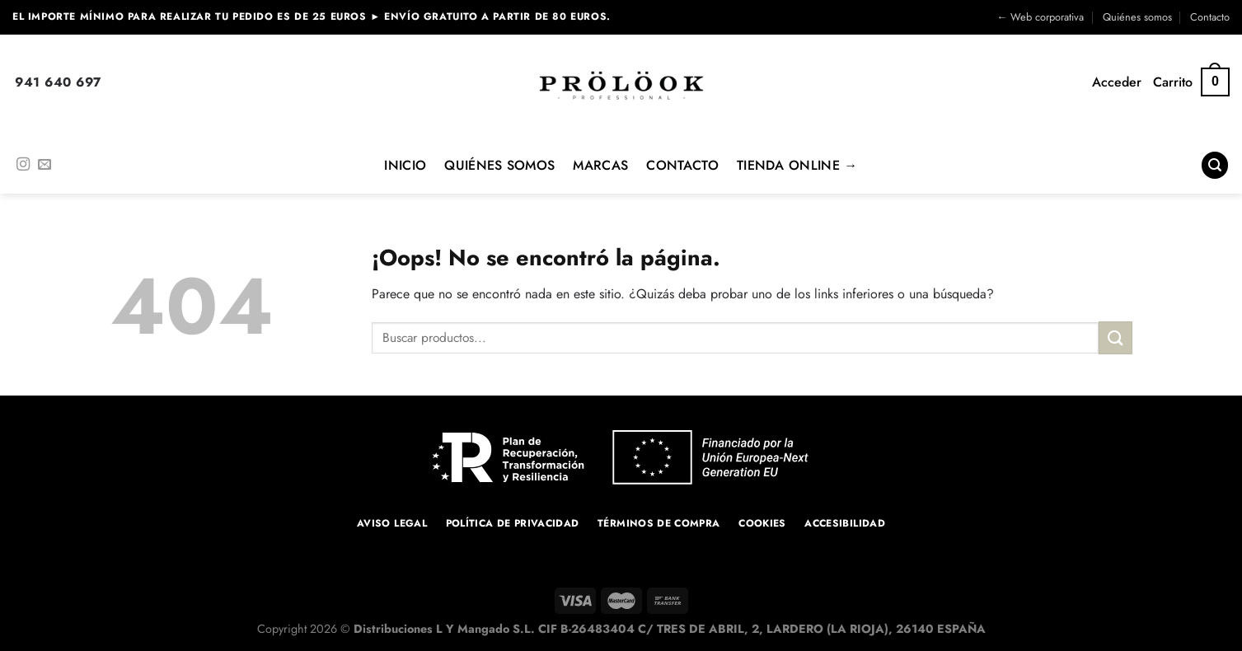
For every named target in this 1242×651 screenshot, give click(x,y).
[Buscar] (1215, 165)
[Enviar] (1115, 337)
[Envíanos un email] (44, 164)
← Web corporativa (1040, 17)
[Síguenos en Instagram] (23, 164)
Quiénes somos (1137, 17)
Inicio (405, 165)
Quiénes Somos (499, 165)
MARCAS (600, 165)
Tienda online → (797, 165)
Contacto (1210, 17)
